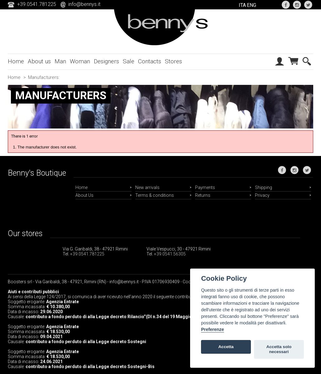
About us (39, 61)
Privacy (262, 195)
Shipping (263, 187)
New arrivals (147, 187)
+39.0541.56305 (170, 253)
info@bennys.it (84, 4)
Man (60, 61)
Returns (202, 195)
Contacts (149, 61)
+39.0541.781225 (87, 253)
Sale (128, 61)
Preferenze (212, 329)
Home (16, 61)
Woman (80, 61)
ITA (242, 5)
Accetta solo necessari (278, 349)
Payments (205, 187)
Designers (106, 61)
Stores (173, 61)
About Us (84, 195)
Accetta (226, 346)
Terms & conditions (154, 195)
